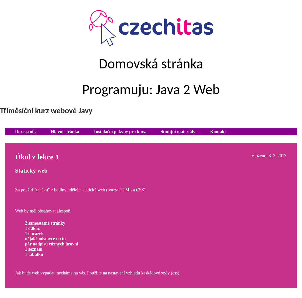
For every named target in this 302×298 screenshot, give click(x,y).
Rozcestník (25, 131)
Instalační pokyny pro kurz (120, 131)
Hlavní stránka (65, 131)
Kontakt (218, 131)
